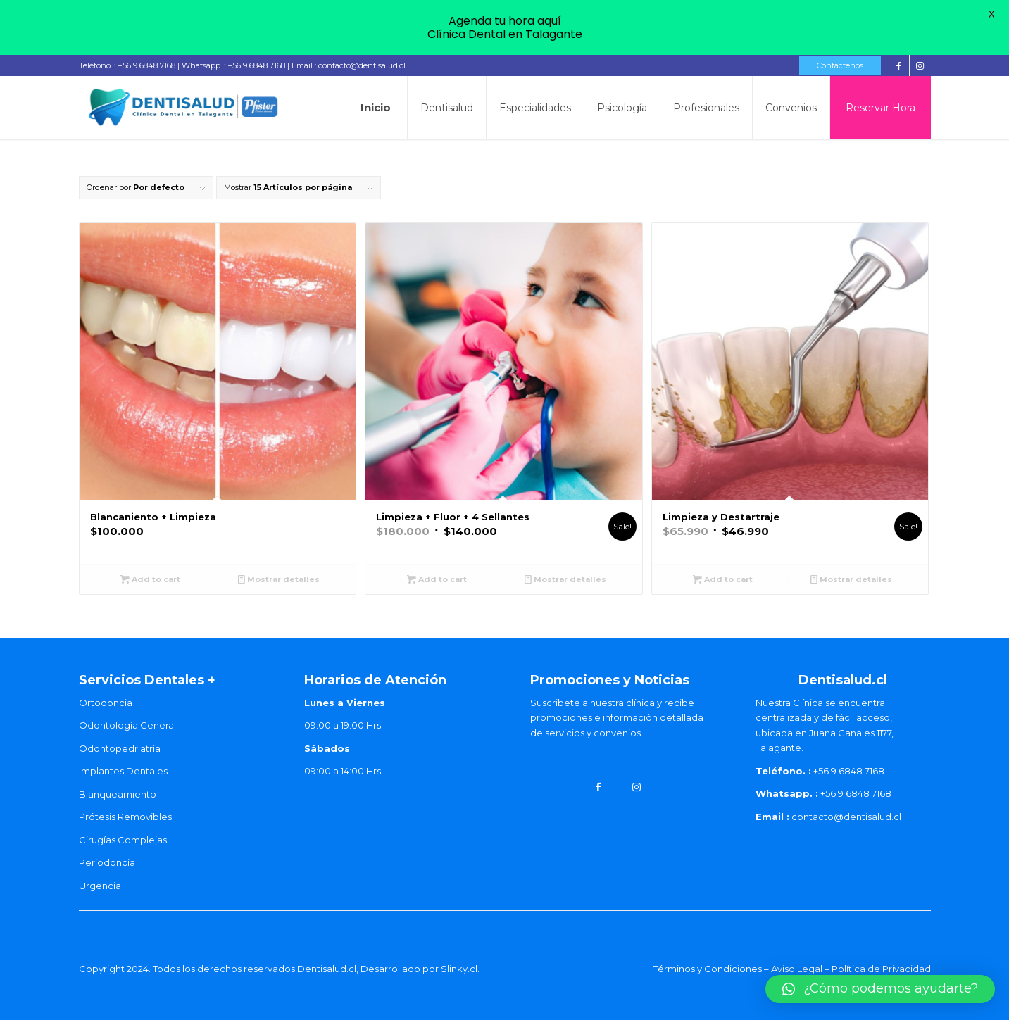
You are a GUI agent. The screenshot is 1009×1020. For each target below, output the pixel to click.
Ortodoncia (105, 702)
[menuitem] (836, 65)
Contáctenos (840, 65)
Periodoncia (107, 862)
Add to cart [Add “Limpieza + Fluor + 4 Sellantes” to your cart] (437, 579)
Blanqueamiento (117, 794)
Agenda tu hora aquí (505, 21)
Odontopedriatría (120, 748)
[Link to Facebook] (899, 65)
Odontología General (127, 725)
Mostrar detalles (279, 579)
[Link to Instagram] (920, 65)
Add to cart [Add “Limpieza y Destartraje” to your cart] (723, 579)
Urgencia (100, 885)
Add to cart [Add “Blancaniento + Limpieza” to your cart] (150, 579)
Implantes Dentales (123, 770)
